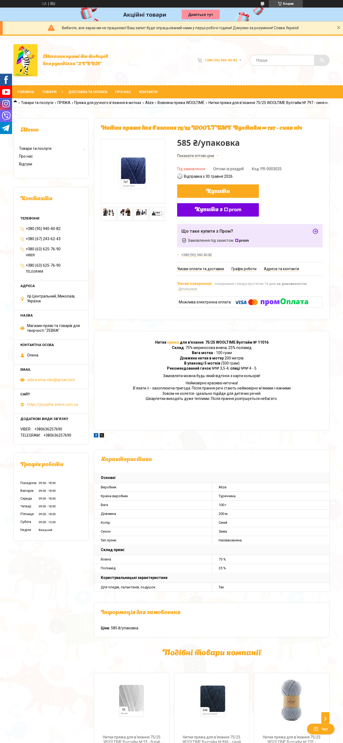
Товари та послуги (37, 103)
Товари (49, 92)
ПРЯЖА (63, 103)
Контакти (148, 92)
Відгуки (25, 164)
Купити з (218, 210)
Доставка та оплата (87, 92)
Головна (25, 92)
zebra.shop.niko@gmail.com (51, 380)
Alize (149, 103)
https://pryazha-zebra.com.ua (52, 404)
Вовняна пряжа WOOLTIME (181, 103)
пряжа (173, 342)
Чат (321, 729)
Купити (218, 191)
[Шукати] (322, 60)
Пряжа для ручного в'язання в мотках (107, 103)
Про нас (123, 92)
